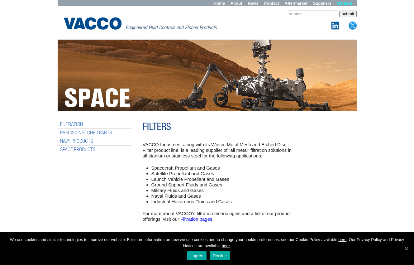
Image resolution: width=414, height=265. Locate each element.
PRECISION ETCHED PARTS (86, 132)
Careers (344, 3)
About (236, 3)
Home (219, 3)
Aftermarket (296, 3)
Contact (271, 3)
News (253, 3)
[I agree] (406, 248)
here (342, 239)
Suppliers (322, 3)
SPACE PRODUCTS (77, 149)
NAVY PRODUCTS (76, 141)
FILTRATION (71, 124)
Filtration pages (196, 219)
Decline (220, 255)
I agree (196, 255)
